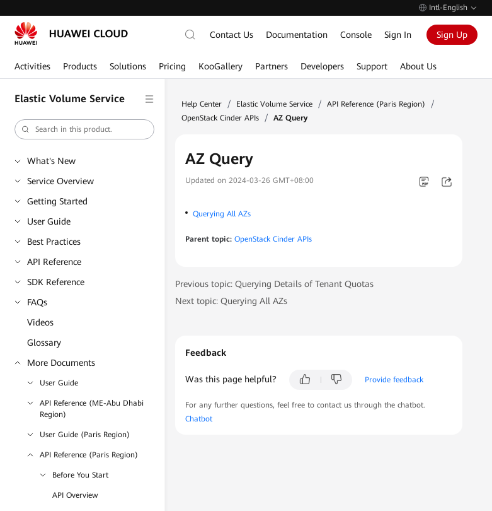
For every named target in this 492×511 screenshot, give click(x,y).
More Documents (61, 363)
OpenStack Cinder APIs (220, 118)
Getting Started (57, 201)
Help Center (201, 104)
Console (356, 35)
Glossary (44, 343)
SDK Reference (55, 282)
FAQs (37, 302)
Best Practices (54, 242)
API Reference (54, 262)
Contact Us (231, 35)
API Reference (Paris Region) (89, 454)
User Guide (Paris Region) (85, 434)
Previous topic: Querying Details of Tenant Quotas (274, 284)
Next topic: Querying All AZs (231, 301)
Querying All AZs (222, 213)
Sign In (397, 35)
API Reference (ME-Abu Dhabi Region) (92, 409)
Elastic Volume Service (274, 104)
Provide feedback (394, 379)
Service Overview (60, 181)
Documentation (297, 35)
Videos (40, 322)
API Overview (75, 495)
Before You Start (80, 475)
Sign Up (452, 35)
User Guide (49, 221)
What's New (51, 161)
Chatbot (198, 418)
